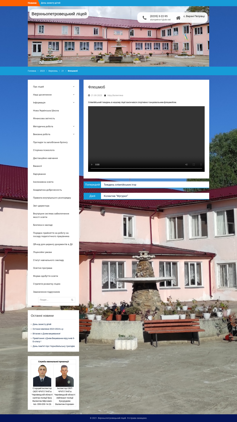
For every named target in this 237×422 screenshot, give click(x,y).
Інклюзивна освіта (43, 182)
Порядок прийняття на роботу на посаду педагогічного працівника (51, 235)
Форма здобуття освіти (45, 276)
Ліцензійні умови (42, 252)
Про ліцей (38, 86)
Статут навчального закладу (48, 260)
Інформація (39, 102)
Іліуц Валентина (115, 95)
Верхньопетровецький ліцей (59, 13)
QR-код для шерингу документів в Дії (53, 244)
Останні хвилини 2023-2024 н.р (48, 329)
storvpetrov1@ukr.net (160, 19)
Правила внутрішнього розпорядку (52, 197)
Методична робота (43, 126)
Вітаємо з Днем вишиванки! (46, 333)
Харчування (39, 174)
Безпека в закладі (43, 225)
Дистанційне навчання (45, 158)
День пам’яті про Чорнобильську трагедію (54, 346)
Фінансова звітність (44, 118)
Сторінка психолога (43, 150)
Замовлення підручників (46, 292)
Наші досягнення (42, 94)
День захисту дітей (50, 3)
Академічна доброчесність (47, 190)
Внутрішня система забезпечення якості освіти (51, 215)
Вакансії (37, 166)
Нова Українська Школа (46, 110)
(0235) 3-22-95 (159, 16)
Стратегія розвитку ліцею (46, 284)
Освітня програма (42, 268)
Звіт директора (41, 205)
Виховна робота (41, 134)
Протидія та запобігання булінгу (50, 142)
